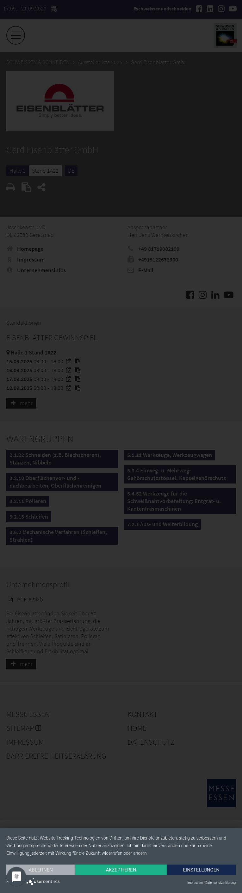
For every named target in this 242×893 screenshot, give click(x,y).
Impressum (195, 882)
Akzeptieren (121, 870)
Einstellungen (201, 870)
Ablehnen (41, 870)
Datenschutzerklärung (220, 882)
